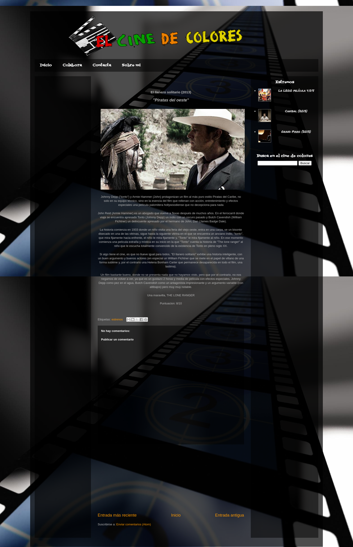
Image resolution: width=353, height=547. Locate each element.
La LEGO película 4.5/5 (296, 90)
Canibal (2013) (296, 111)
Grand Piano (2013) (296, 131)
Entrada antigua (229, 515)
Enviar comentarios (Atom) (133, 524)
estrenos (117, 319)
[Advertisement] (171, 478)
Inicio (176, 515)
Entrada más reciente (117, 515)
